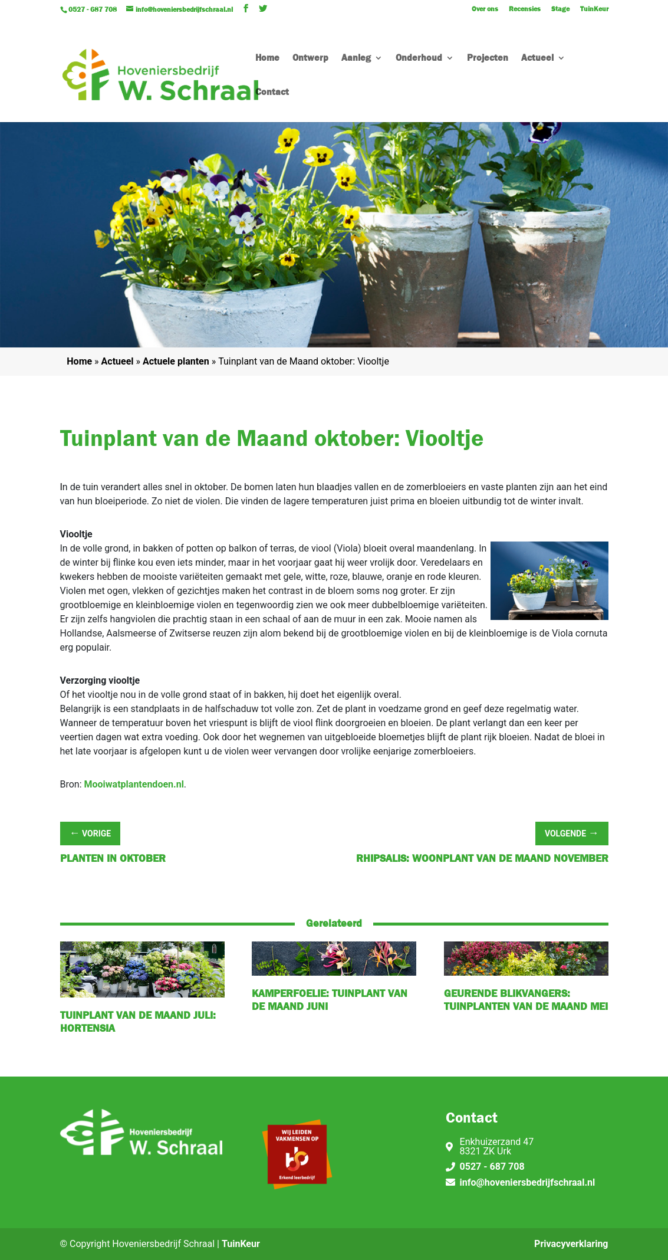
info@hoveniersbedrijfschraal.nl (527, 1182)
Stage (560, 9)
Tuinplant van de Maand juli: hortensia (138, 1022)
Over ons (485, 9)
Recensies (525, 9)
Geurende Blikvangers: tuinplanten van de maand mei (526, 1000)
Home (267, 59)
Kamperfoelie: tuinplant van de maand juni (329, 1000)
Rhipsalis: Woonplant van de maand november (482, 858)
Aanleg (356, 59)
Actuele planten (176, 361)
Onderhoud (419, 59)
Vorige (90, 832)
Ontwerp (310, 59)
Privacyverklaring (571, 1243)
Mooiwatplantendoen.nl (134, 784)
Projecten (487, 59)
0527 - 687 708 (492, 1166)
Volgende (572, 832)
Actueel (537, 59)
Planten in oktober (113, 858)
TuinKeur (594, 9)
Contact (272, 93)
